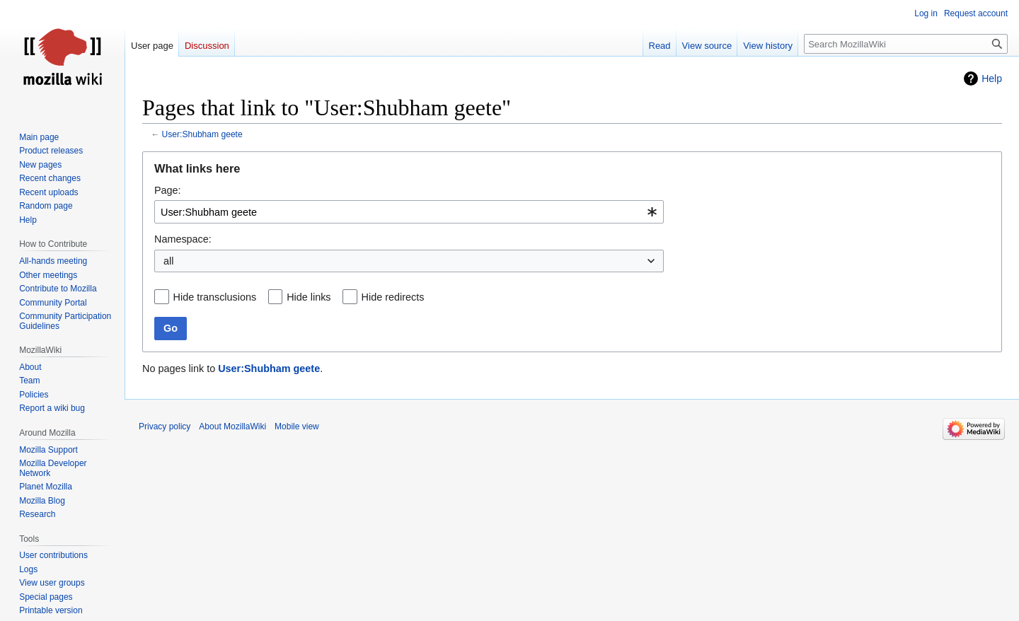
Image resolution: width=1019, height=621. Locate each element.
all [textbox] (168, 261)
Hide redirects (393, 297)
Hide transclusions (215, 297)
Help (991, 78)
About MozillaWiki (232, 426)
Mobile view (297, 426)
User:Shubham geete (202, 134)
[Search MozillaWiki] (906, 44)
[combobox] (409, 212)
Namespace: (183, 239)
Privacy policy (164, 426)
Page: (167, 190)
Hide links (308, 297)
